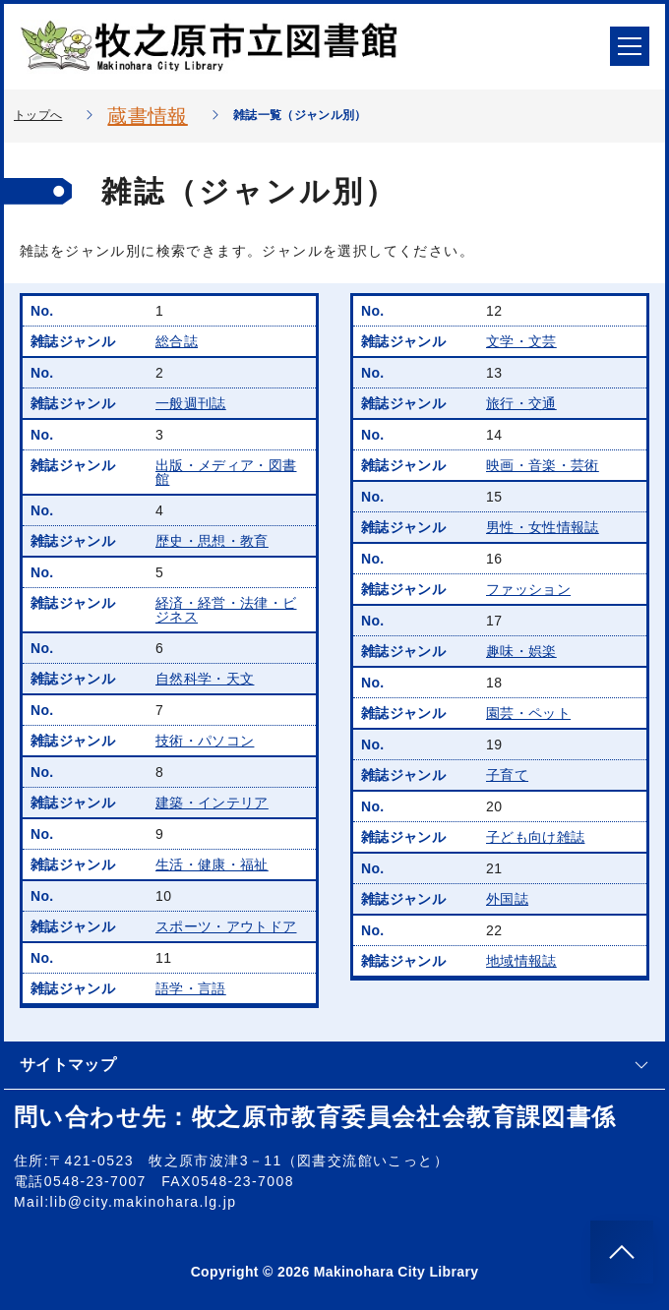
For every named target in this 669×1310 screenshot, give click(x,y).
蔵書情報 (147, 116)
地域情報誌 (521, 961)
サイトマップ (334, 1064)
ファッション (528, 589)
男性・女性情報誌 (542, 527)
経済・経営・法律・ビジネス (226, 610)
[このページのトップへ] (621, 1252)
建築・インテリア (212, 802)
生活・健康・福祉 (212, 864)
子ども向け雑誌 (535, 837)
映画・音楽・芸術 (542, 465)
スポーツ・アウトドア (226, 926)
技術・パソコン (204, 740)
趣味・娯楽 (521, 651)
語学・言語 (190, 988)
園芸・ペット (528, 713)
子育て (507, 775)
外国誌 (507, 899)
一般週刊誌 (190, 403)
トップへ (38, 115)
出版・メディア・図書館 (226, 472)
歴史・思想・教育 (212, 541)
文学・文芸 (521, 341)
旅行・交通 (521, 403)
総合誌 (176, 341)
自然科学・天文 (204, 678)
